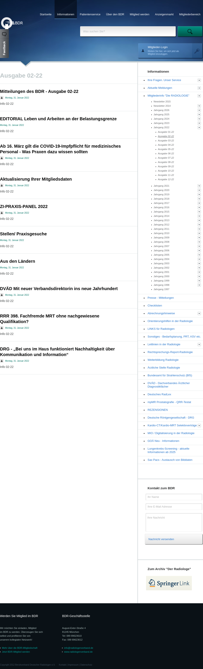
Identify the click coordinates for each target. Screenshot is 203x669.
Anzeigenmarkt (164, 14)
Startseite (46, 14)
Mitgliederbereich (189, 14)
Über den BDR (115, 14)
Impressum (73, 665)
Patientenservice (90, 14)
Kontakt (62, 665)
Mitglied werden (139, 14)
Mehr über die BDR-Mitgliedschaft (19, 648)
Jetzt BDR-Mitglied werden (16, 651)
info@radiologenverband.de (78, 648)
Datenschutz (86, 665)
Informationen (65, 14)
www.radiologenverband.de (78, 651)
